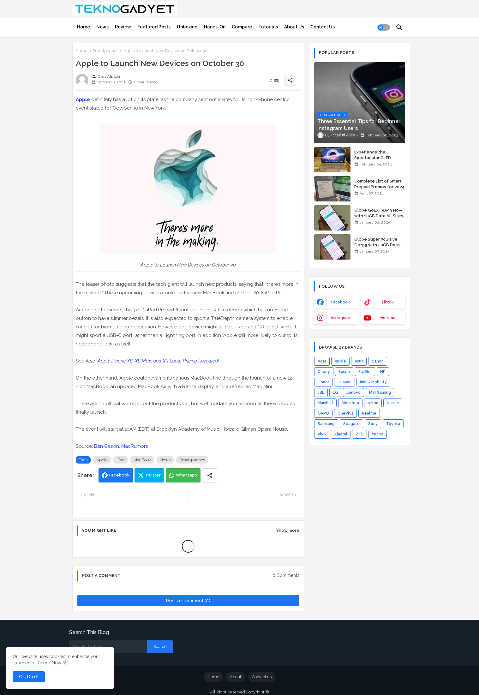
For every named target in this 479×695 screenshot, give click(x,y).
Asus (359, 361)
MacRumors (134, 446)
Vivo (322, 434)
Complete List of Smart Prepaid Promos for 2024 (379, 184)
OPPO (323, 413)
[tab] (83, 27)
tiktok (387, 302)
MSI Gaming (380, 392)
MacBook (142, 460)
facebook (340, 302)
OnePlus (345, 413)
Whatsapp (186, 475)
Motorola (350, 403)
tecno (377, 434)
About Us (294, 26)
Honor (323, 382)
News (102, 26)
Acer (322, 361)
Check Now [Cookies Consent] (49, 662)
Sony (373, 424)
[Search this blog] (108, 646)
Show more (287, 530)
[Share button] (209, 475)
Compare (242, 26)
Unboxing (187, 26)
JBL (321, 392)
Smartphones (105, 50)
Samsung (326, 424)
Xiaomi (340, 434)
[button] (383, 27)
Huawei (344, 382)
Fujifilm (365, 371)
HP (383, 371)
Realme (369, 413)
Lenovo (353, 392)
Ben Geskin (106, 446)
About (235, 676)
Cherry (324, 371)
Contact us (262, 676)
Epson (344, 371)
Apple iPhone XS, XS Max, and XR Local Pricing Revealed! (158, 361)
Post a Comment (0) (188, 600)
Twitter (153, 475)
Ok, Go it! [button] (29, 676)
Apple (83, 99)
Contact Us (322, 26)
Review (123, 26)
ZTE (359, 434)
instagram (340, 318)
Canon (378, 361)
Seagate (351, 424)
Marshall (325, 403)
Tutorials (268, 26)
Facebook (119, 475)
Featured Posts (154, 26)
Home (83, 26)
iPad (121, 460)
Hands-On (214, 26)
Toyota (393, 424)
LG (335, 392)
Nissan (393, 403)
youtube (388, 318)
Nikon (373, 403)
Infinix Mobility (373, 382)
